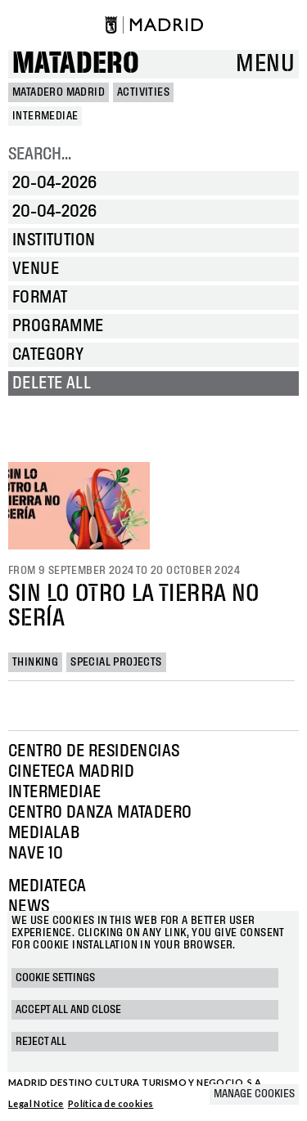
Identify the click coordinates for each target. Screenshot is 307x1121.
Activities (143, 92)
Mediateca (47, 886)
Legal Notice (36, 1103)
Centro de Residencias (93, 751)
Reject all (41, 1041)
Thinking (35, 662)
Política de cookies (111, 1103)
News (29, 907)
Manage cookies (254, 1094)
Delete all (51, 383)
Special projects (115, 662)
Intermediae (54, 792)
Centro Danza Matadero (100, 813)
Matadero (75, 64)
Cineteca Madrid (71, 772)
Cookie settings (55, 978)
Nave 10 (36, 853)
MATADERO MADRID (58, 92)
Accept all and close (68, 1010)
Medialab (43, 833)
